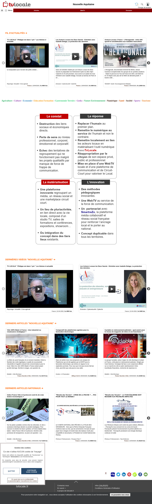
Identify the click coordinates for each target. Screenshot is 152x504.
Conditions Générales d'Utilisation (107, 488)
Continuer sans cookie (31, 471)
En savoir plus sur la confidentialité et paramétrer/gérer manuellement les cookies (22, 480)
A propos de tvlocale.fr (65, 491)
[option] (27, 62)
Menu (10, 10)
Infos (101, 485)
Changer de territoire (144, 7)
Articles (36, 10)
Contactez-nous (63, 485)
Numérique (112, 101)
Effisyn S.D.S (76, 376)
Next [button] (148, 62)
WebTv (82, 10)
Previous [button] (3, 62)
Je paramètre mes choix (120, 495)
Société (129, 101)
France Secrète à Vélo (24, 376)
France (29, 85)
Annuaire (129, 10)
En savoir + (61, 488)
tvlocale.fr (22, 486)
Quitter (11, 471)
